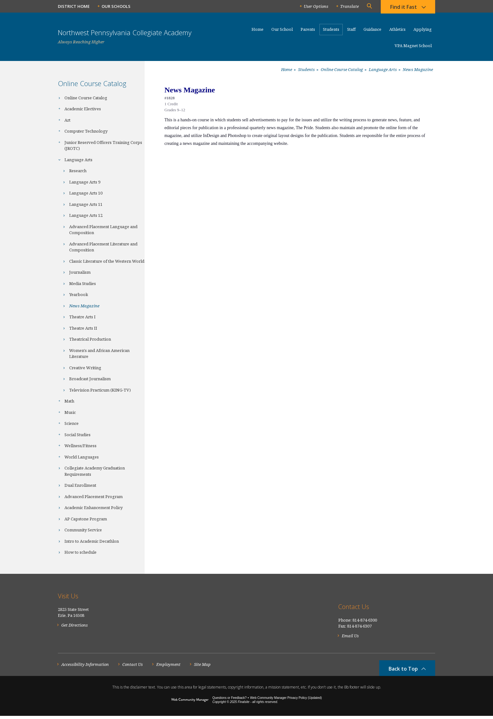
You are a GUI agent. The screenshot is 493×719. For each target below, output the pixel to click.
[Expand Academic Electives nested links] (61, 108)
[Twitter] (399, 609)
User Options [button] (316, 6)
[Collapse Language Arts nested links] (61, 159)
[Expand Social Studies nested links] (61, 434)
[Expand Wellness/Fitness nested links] (61, 445)
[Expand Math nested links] (61, 400)
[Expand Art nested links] (61, 119)
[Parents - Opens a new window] (308, 32)
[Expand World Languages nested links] (61, 456)
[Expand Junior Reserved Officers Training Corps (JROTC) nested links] (61, 141)
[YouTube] (415, 609)
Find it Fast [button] (403, 7)
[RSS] (431, 609)
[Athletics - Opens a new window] (397, 32)
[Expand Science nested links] (61, 422)
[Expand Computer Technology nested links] (61, 130)
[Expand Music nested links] (61, 411)
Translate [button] (349, 6)
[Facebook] (385, 609)
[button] (369, 6)
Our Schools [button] (116, 6)
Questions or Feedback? (229, 701)
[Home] (257, 32)
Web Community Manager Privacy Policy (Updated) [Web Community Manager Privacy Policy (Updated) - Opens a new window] (286, 701)
